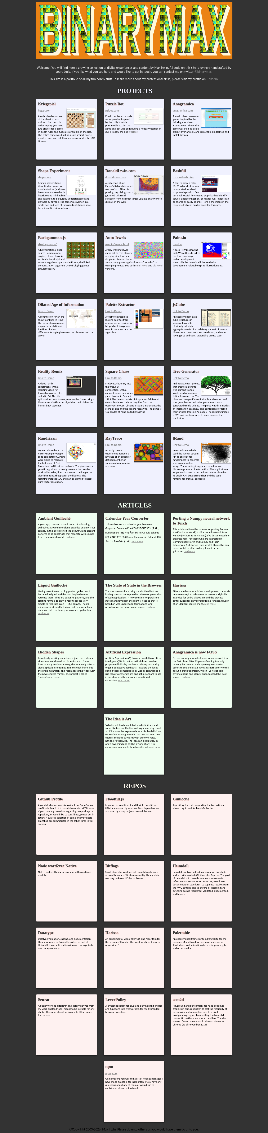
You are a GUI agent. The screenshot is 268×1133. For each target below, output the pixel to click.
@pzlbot (133, 131)
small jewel (141, 265)
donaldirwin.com (115, 177)
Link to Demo (46, 311)
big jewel (157, 265)
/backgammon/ (47, 244)
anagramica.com (183, 110)
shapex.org (44, 177)
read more (70, 537)
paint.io (177, 244)
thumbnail (178, 204)
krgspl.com (44, 110)
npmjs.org (111, 1073)
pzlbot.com (112, 110)
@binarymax (203, 72)
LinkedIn (212, 79)
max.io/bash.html (183, 177)
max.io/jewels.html (117, 244)
